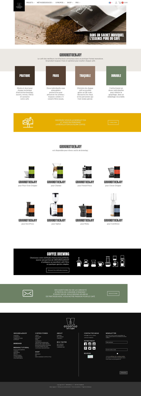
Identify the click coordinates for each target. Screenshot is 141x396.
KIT (36, 355)
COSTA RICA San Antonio (42, 348)
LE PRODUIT (17, 336)
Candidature (61, 347)
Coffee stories (41, 333)
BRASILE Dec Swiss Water (42, 343)
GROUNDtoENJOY (20, 333)
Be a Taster (60, 344)
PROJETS (29, 2)
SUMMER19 (38, 341)
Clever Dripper (18, 356)
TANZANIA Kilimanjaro (41, 342)
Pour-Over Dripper (19, 349)
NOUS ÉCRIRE (113, 293)
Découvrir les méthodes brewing (58, 270)
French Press (17, 355)
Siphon (16, 353)
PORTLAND (38, 336)
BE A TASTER (60, 336)
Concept (16, 335)
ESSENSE (59, 335)
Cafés (37, 335)
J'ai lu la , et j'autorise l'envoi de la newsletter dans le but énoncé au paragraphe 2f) (116, 358)
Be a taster (62, 342)
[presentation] (119, 364)
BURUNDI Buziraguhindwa (43, 345)
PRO (77, 2)
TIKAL (36, 339)
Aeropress (17, 352)
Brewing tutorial (21, 347)
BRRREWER (18, 343)
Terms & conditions (76, 386)
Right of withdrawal (86, 386)
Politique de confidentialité (64, 386)
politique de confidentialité (117, 356)
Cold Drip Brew (18, 358)
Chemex (16, 351)
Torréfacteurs (18, 338)
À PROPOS (59, 2)
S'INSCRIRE (113, 122)
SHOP (69, 2)
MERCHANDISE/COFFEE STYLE (43, 356)
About (60, 333)
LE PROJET (16, 339)
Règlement (60, 345)
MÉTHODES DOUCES (44, 2)
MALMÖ (37, 338)
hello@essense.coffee (90, 335)
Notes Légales (53, 386)
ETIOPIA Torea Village (41, 346)
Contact (59, 338)
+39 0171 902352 (88, 337)
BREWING (37, 354)
